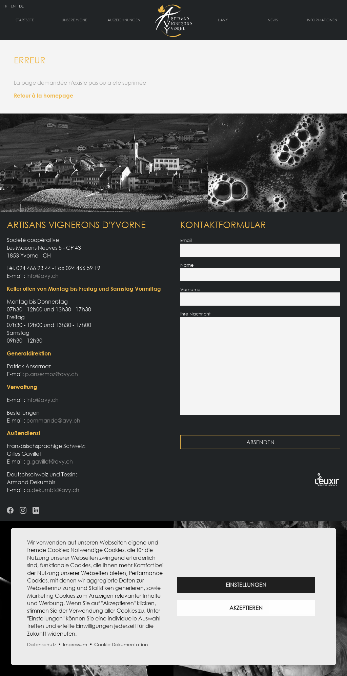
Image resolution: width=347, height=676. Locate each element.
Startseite (25, 19)
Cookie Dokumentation (121, 644)
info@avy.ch (42, 275)
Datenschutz (41, 644)
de (21, 5)
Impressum (75, 644)
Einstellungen (246, 584)
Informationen (322, 19)
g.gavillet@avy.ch (49, 461)
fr (5, 5)
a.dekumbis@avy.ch (52, 490)
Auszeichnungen (123, 19)
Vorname (190, 289)
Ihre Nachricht (195, 313)
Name (186, 265)
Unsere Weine (74, 19)
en (13, 5)
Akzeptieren (246, 608)
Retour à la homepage (43, 95)
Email (186, 240)
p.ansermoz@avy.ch (51, 374)
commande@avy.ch (53, 420)
